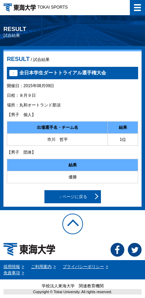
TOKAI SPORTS (35, 7)
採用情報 (11, 266)
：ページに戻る (72, 196)
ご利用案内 (41, 266)
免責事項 (11, 272)
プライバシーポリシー (83, 266)
